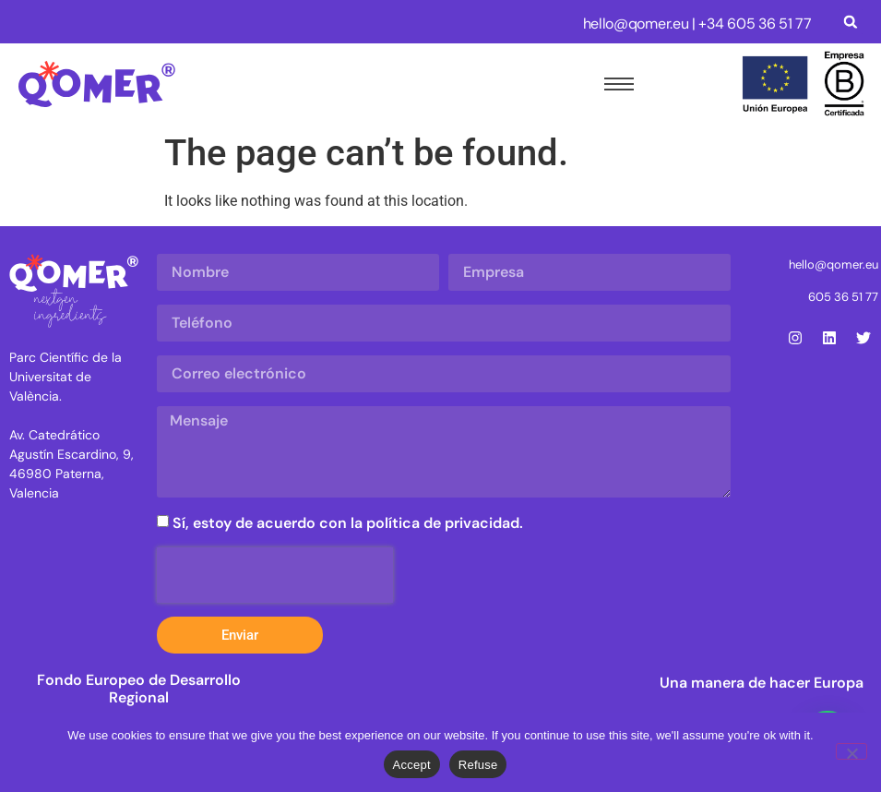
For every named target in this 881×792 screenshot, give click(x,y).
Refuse (478, 765)
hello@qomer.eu (636, 23)
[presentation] (275, 575)
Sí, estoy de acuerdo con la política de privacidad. (348, 523)
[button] (851, 21)
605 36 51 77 (843, 297)
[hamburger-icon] (615, 84)
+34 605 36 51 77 (754, 23)
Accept (412, 765)
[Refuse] (851, 751)
